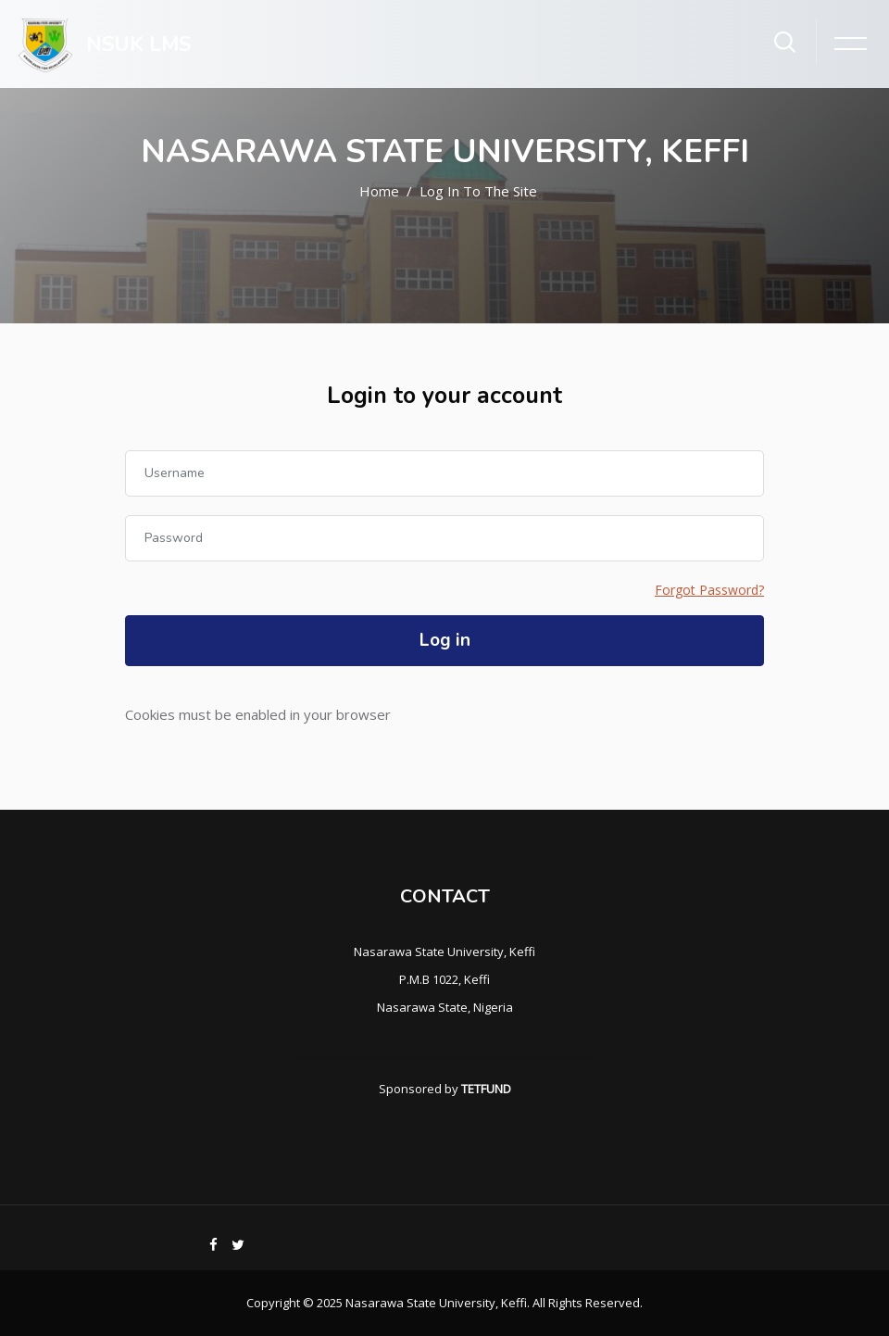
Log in (444, 640)
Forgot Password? (709, 590)
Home (379, 191)
